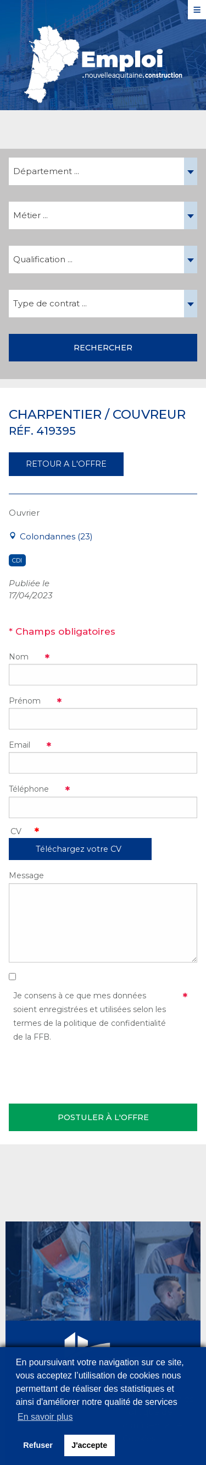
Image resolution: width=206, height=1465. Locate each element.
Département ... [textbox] (46, 171)
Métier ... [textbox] (30, 215)
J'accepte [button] (89, 1445)
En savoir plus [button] (45, 1416)
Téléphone (29, 789)
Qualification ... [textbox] (43, 259)
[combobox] (103, 171)
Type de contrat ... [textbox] (50, 303)
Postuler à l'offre (103, 1117)
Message (26, 875)
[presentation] (92, 1071)
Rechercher (103, 348)
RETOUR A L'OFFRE (66, 464)
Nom (19, 657)
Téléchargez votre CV (78, 849)
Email (19, 745)
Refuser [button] (38, 1445)
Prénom (25, 701)
